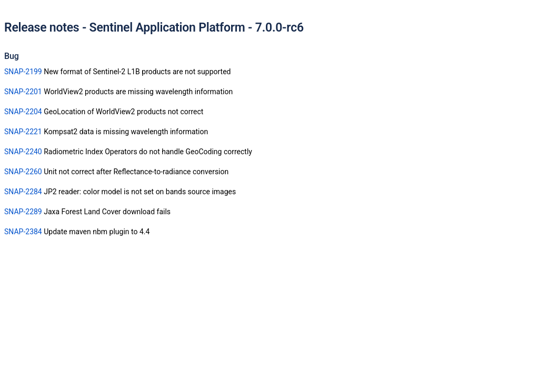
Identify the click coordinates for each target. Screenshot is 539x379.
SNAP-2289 (23, 211)
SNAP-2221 (23, 131)
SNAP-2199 (23, 71)
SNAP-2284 (23, 191)
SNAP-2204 (23, 111)
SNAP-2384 (23, 231)
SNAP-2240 (23, 151)
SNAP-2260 (23, 171)
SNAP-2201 (23, 91)
